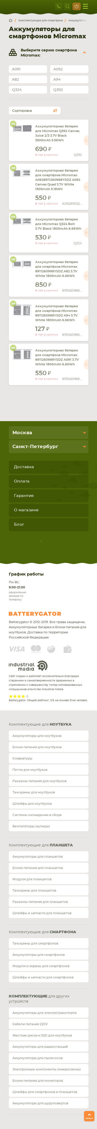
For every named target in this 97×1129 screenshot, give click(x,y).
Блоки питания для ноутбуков (37, 747)
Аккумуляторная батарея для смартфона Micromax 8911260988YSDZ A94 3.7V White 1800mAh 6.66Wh (56, 313)
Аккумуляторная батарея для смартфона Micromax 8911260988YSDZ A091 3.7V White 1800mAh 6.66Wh (57, 357)
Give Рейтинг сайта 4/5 (23, 696)
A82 (15, 79)
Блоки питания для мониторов (37, 1080)
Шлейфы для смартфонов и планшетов (44, 1092)
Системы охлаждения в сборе (37, 815)
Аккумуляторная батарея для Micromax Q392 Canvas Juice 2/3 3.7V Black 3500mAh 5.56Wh (57, 133)
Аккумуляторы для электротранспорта (44, 1012)
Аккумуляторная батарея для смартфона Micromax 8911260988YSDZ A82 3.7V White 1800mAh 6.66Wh (56, 269)
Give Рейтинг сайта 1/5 (11, 696)
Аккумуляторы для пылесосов (37, 1058)
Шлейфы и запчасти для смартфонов (42, 977)
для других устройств (39, 999)
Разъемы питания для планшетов (40, 901)
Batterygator (44, 614)
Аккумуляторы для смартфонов (38, 954)
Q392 (58, 90)
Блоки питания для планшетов (37, 867)
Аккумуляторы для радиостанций (40, 1046)
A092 (58, 69)
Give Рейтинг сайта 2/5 (15, 696)
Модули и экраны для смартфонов (40, 966)
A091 (16, 69)
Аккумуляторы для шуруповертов (40, 1103)
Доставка (24, 467)
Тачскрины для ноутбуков (33, 792)
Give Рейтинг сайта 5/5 (27, 696)
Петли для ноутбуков (29, 769)
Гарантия (24, 496)
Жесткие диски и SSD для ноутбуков (42, 1035)
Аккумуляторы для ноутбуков (36, 735)
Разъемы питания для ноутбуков (39, 781)
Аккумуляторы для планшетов (37, 856)
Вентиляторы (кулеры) (31, 826)
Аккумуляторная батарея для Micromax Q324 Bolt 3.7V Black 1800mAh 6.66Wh (58, 224)
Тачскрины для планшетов (34, 890)
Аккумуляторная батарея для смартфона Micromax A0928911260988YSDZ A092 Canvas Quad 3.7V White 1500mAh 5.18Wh (57, 180)
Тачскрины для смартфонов (35, 943)
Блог (19, 524)
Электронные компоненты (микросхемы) (46, 1069)
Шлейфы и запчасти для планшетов (41, 913)
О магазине (26, 510)
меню (85, 6)
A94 (57, 79)
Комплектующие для (40, 724)
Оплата (22, 481)
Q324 (16, 90)
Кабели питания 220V (30, 1024)
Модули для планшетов (31, 879)
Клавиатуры (22, 758)
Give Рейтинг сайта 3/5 (19, 696)
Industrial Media (28, 666)
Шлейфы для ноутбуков (32, 803)
